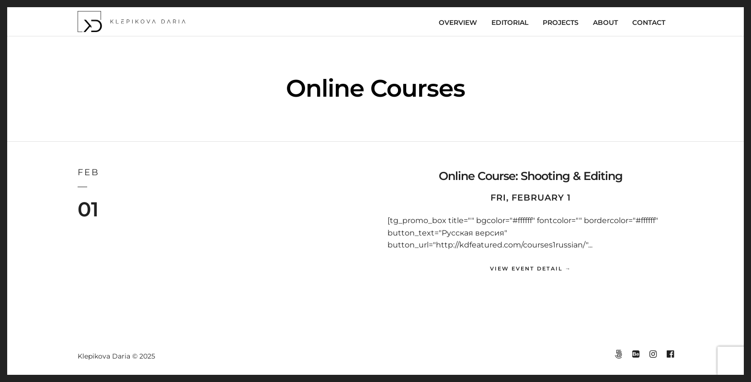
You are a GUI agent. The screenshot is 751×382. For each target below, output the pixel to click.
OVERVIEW (458, 22)
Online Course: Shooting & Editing (531, 176)
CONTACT (648, 22)
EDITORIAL (509, 22)
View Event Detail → (530, 268)
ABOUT (605, 22)
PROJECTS (561, 22)
